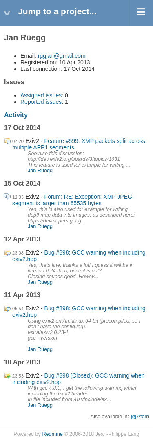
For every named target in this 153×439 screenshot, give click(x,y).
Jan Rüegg (40, 170)
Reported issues (41, 102)
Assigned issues (41, 95)
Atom (143, 416)
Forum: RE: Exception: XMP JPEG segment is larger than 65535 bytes (72, 199)
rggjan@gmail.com (62, 56)
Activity (16, 115)
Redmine (52, 434)
